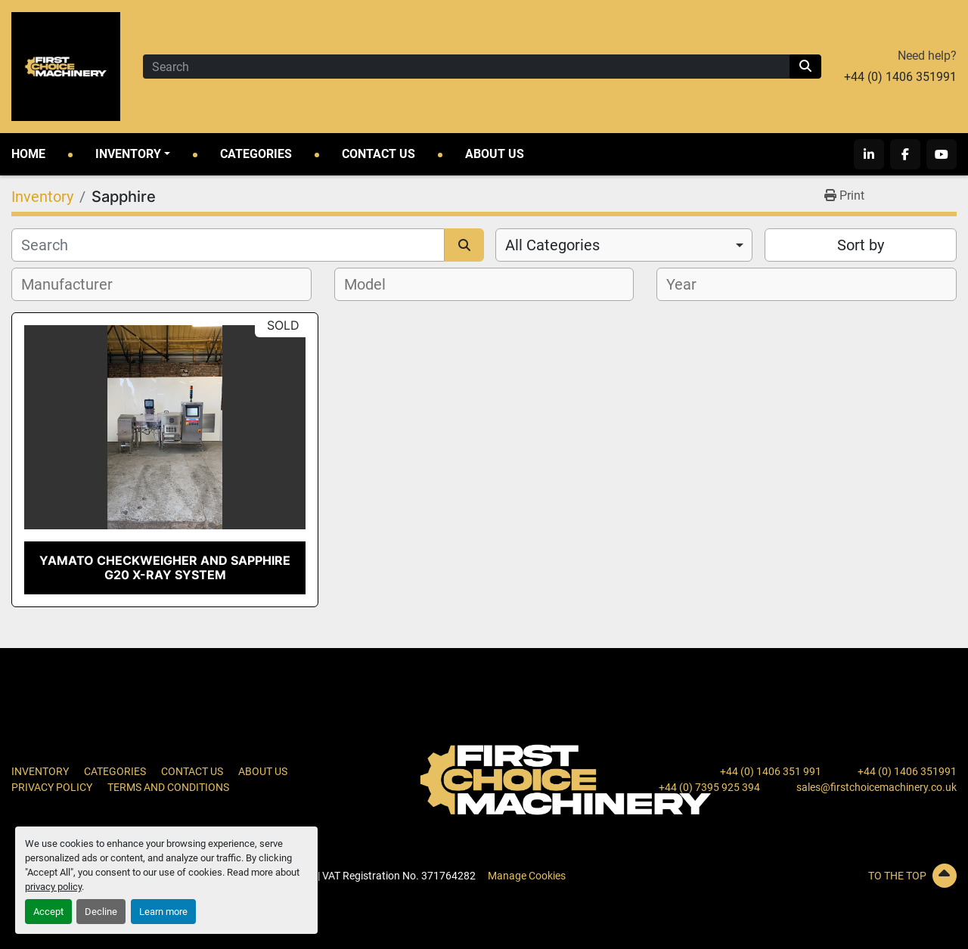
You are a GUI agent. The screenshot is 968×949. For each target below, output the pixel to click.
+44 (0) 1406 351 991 (770, 771)
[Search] (466, 66)
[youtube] (941, 154)
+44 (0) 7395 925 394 (709, 787)
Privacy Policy (51, 787)
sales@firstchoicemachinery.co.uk (876, 787)
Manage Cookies (527, 876)
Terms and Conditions (168, 787)
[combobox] (623, 245)
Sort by (860, 245)
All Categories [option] (552, 245)
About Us (494, 154)
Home (28, 154)
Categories (256, 154)
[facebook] (905, 154)
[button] (132, 154)
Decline (101, 911)
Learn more (163, 911)
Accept (48, 911)
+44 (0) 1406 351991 (900, 77)
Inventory (128, 154)
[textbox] (75, 284)
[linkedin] (869, 154)
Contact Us (378, 154)
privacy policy (53, 886)
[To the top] (806, 876)
